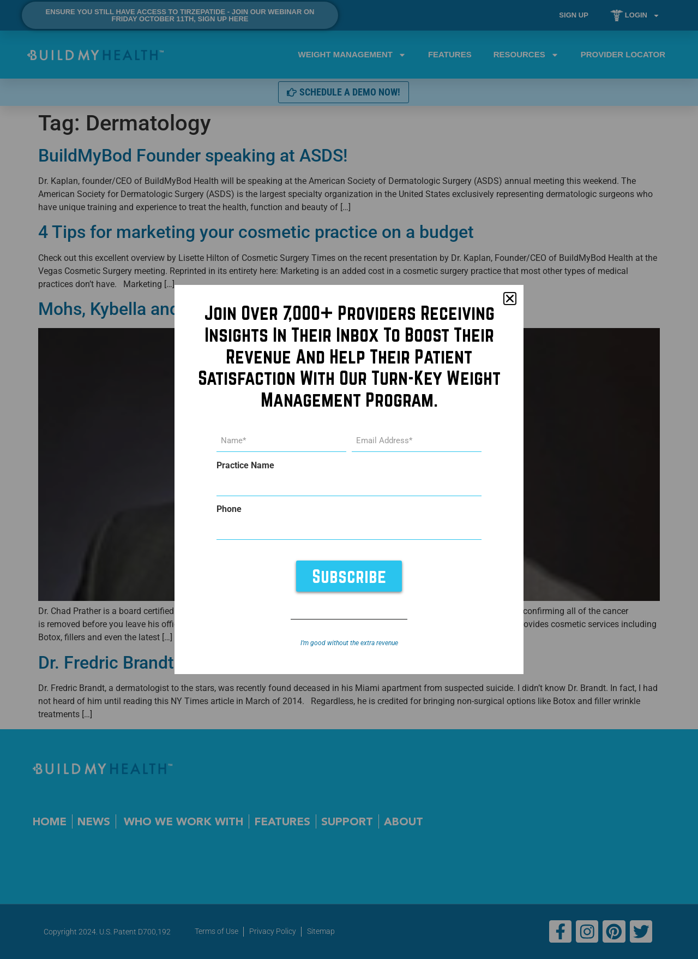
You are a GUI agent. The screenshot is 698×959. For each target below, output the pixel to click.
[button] (509, 299)
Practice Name (245, 465)
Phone (229, 509)
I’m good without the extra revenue (349, 643)
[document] (349, 479)
